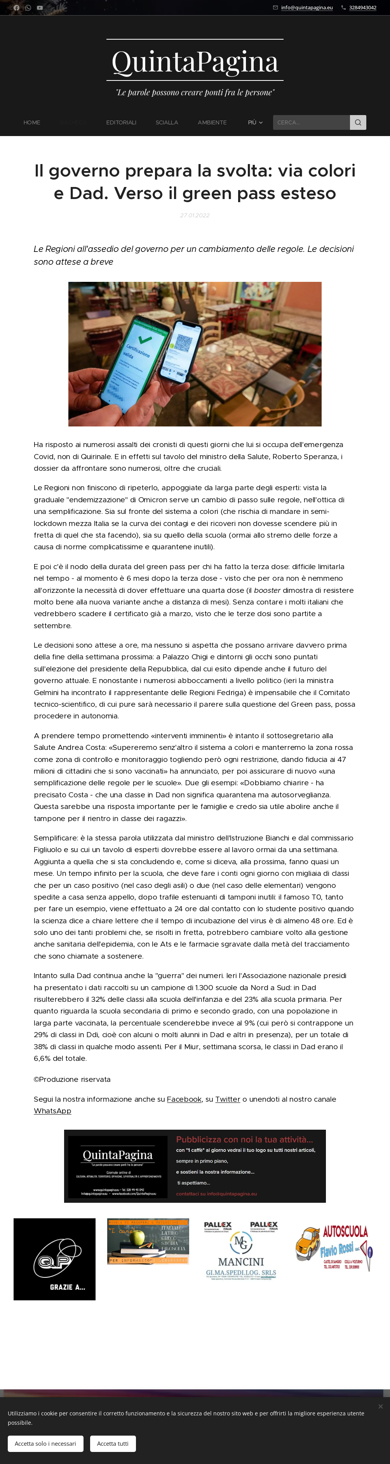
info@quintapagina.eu (307, 7)
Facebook (184, 1099)
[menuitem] (37, 122)
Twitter (227, 1099)
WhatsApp (52, 1110)
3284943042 (362, 7)
